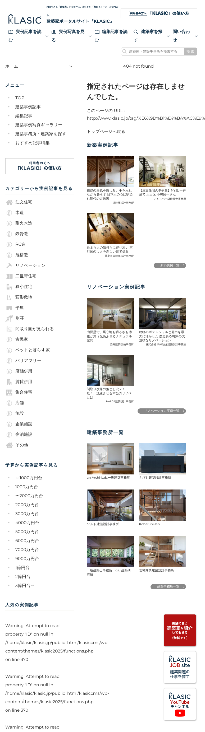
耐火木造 (18, 223)
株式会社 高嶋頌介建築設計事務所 (166, 344)
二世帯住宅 (21, 276)
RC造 (15, 245)
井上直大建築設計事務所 (119, 255)
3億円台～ (25, 585)
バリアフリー (23, 361)
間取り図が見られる (29, 329)
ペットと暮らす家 (27, 350)
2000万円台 (27, 504)
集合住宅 (18, 393)
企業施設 (18, 424)
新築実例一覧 (169, 265)
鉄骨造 (16, 234)
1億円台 (22, 567)
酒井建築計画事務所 (122, 344)
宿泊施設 (18, 435)
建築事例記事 (28, 107)
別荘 (14, 319)
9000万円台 (27, 558)
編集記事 (23, 116)
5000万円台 (27, 531)
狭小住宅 (18, 287)
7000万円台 (27, 549)
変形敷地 (18, 297)
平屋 (14, 308)
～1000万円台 (28, 478)
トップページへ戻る (106, 131)
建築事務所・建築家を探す (40, 134)
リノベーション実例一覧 (162, 411)
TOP (19, 98)
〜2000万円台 (29, 495)
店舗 (14, 403)
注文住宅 (18, 202)
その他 (16, 445)
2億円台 (22, 576)
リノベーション (25, 266)
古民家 (16, 340)
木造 (14, 213)
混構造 (16, 255)
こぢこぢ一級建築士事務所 (170, 198)
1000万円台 (26, 486)
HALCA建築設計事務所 (120, 401)
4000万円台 (27, 522)
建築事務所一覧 (168, 586)
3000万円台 (27, 513)
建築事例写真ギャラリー (38, 125)
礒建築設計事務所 (123, 202)
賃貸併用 (18, 382)
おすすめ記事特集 (32, 143)
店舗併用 (18, 371)
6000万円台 (27, 540)
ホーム (11, 66)
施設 (14, 414)
